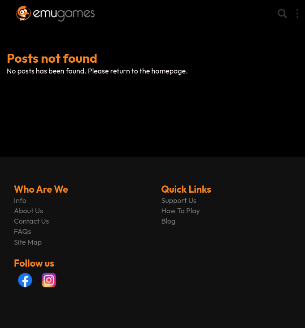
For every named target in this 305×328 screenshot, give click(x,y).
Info (20, 200)
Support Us (178, 200)
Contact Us (31, 220)
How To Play (180, 210)
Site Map (28, 241)
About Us (28, 210)
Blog (168, 220)
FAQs (22, 231)
